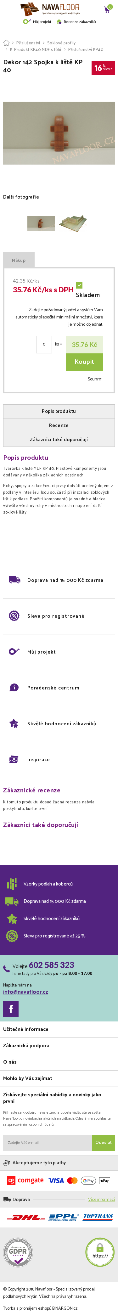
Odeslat (103, 1142)
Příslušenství (28, 43)
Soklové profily (61, 43)
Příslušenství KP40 (86, 50)
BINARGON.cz (64, 1308)
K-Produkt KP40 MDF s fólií (35, 50)
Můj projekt (37, 22)
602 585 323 (51, 965)
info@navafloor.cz (25, 992)
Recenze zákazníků (76, 22)
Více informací (101, 1199)
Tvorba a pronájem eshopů (27, 1308)
